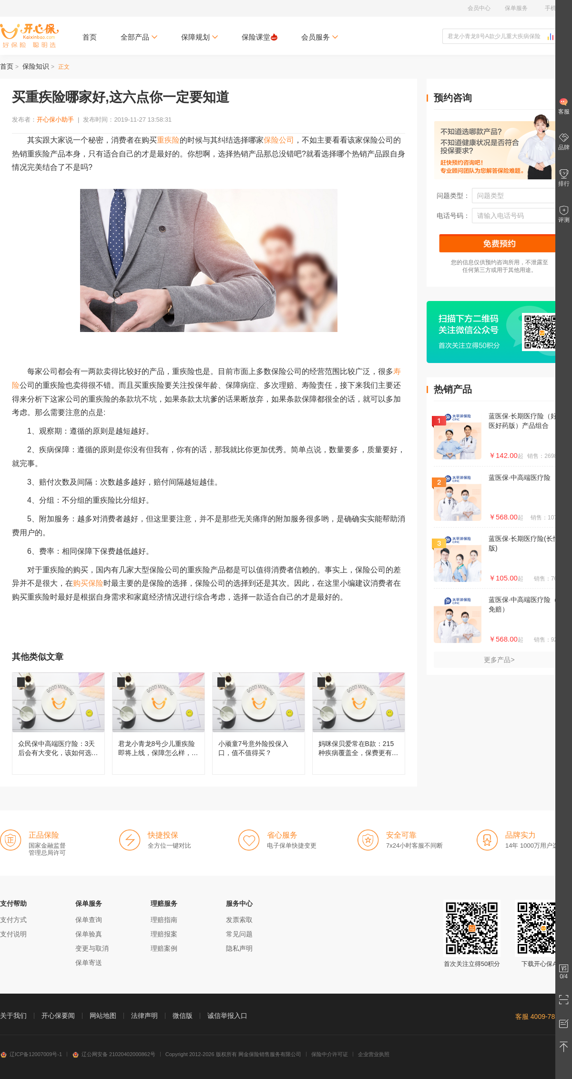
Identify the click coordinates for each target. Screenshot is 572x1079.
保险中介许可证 (329, 1054)
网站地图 (103, 1015)
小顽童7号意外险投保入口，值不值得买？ (259, 723)
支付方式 (13, 919)
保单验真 (88, 934)
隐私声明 (239, 948)
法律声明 (144, 1015)
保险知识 (35, 66)
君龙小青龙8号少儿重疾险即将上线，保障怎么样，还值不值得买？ (158, 723)
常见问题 (239, 934)
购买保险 (88, 583)
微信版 (183, 1015)
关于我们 (13, 1015)
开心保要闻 (58, 1015)
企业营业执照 (373, 1054)
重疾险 (168, 140)
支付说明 (13, 934)
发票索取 (239, 919)
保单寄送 (88, 962)
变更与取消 (92, 948)
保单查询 (88, 919)
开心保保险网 (29, 36)
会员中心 (479, 8)
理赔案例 (164, 948)
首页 (89, 37)
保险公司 (279, 140)
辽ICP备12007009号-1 (31, 1054)
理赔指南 (164, 919)
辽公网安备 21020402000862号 (113, 1054)
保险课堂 (259, 37)
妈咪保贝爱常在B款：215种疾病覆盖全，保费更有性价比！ (359, 723)
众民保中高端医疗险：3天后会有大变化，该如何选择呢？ (58, 723)
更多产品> (499, 660)
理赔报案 (164, 934)
